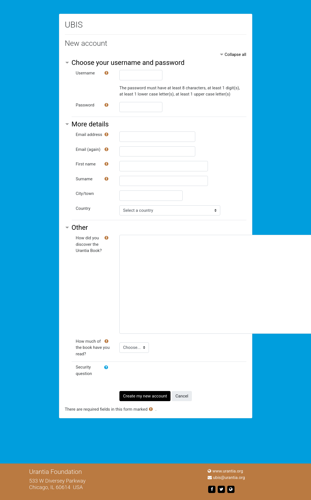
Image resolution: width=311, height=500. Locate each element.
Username (85, 73)
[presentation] (162, 375)
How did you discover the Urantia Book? (89, 244)
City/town (85, 193)
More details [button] (90, 124)
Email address (89, 134)
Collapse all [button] (235, 54)
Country (83, 208)
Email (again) (88, 149)
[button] (107, 367)
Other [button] (80, 227)
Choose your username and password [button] (128, 63)
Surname (84, 178)
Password (85, 105)
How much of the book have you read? (93, 347)
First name (86, 164)
